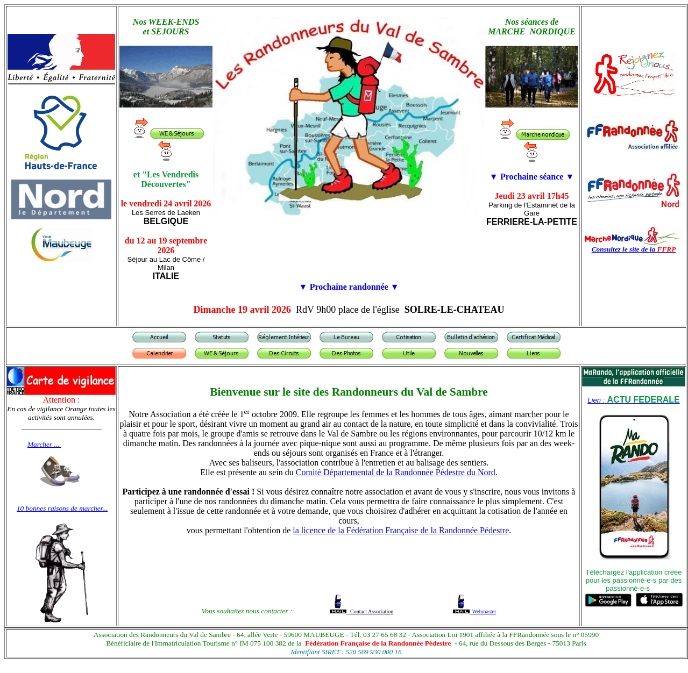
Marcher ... (44, 444)
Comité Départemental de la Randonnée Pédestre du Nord (395, 472)
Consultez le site (616, 249)
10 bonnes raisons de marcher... (62, 508)
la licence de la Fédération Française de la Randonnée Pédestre (401, 530)
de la (658, 249)
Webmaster (483, 611)
